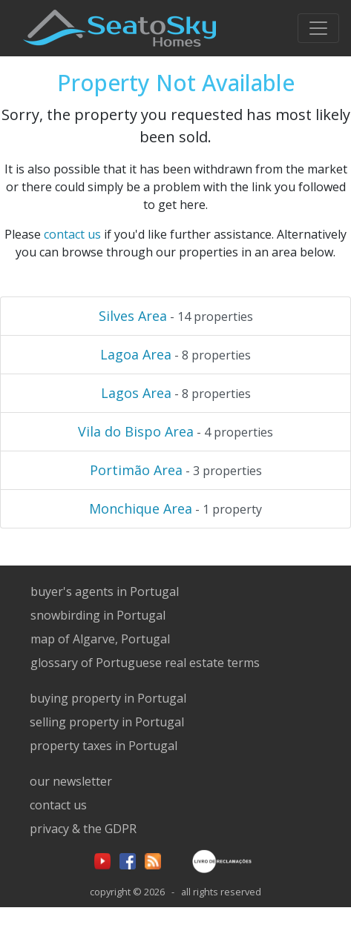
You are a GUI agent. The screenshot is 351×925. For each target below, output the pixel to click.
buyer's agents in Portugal (104, 591)
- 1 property (175, 508)
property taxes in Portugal (103, 745)
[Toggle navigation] (318, 28)
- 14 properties (176, 316)
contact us (72, 234)
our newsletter (71, 781)
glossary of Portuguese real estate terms (145, 662)
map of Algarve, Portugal (100, 639)
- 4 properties (175, 431)
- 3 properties (176, 470)
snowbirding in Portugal (97, 615)
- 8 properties (175, 354)
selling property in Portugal (107, 722)
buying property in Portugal (108, 698)
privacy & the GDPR (83, 828)
